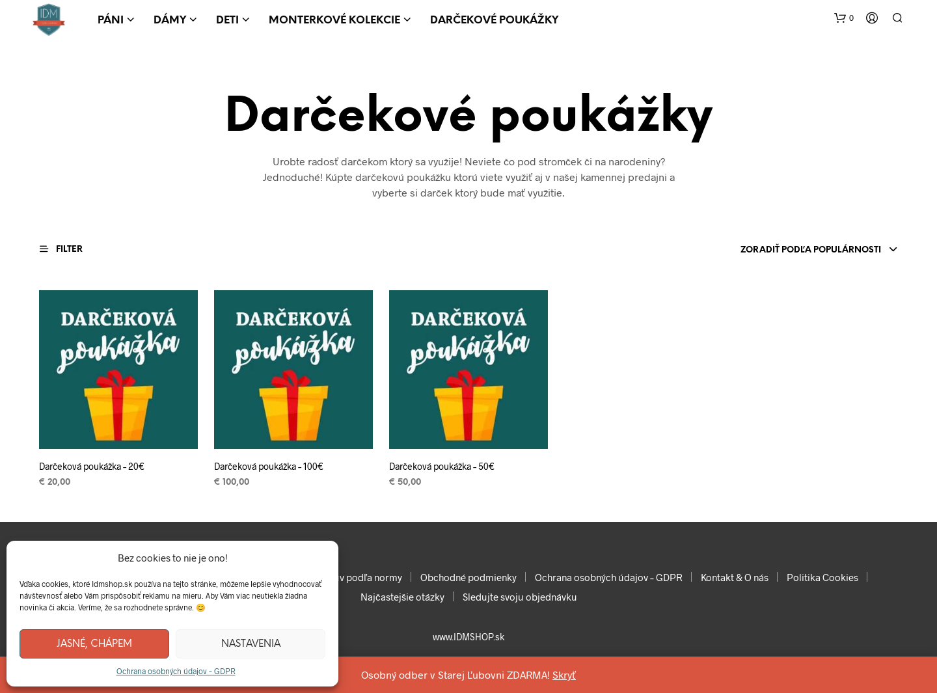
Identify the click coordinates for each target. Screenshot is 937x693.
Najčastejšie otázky (402, 597)
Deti (227, 20)
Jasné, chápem (94, 644)
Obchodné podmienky (468, 577)
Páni (111, 20)
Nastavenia (250, 644)
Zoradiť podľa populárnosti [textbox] (810, 250)
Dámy (170, 20)
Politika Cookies (822, 577)
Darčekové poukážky (494, 20)
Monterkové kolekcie (334, 20)
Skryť (564, 674)
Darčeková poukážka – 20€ (91, 466)
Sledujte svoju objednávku (520, 597)
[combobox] (787, 250)
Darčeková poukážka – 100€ (268, 466)
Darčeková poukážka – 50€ (442, 466)
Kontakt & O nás (734, 577)
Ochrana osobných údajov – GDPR (176, 670)
